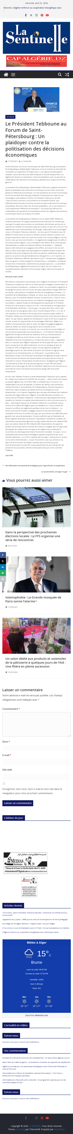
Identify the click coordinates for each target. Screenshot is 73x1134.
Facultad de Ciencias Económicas (15, 1058)
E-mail (6, 755)
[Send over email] (3, 573)
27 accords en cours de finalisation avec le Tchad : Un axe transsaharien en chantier (35, 928)
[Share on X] (3, 561)
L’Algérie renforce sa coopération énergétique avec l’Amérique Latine (30, 932)
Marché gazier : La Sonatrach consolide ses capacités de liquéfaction (43, 1062)
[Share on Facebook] (3, 555)
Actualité (10, 117)
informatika (7, 1073)
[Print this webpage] (3, 579)
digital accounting (9, 1066)
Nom (6, 741)
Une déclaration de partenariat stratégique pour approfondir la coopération (33, 465)
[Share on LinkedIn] (3, 567)
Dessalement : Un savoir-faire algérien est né (51, 1058)
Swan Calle (6, 1062)
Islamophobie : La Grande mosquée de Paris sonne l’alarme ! (33, 599)
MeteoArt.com (41, 1015)
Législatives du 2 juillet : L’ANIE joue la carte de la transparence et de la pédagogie (35, 919)
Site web (7, 769)
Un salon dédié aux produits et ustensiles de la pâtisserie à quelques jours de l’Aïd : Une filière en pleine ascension (35, 662)
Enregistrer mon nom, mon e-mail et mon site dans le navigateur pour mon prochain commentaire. (32, 791)
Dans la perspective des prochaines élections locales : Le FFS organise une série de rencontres (32, 536)
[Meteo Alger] (37, 997)
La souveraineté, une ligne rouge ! (56, 472)
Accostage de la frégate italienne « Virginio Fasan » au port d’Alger (28, 923)
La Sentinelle (26, 161)
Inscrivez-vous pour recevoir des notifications (20, 1042)
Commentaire (11, 709)
